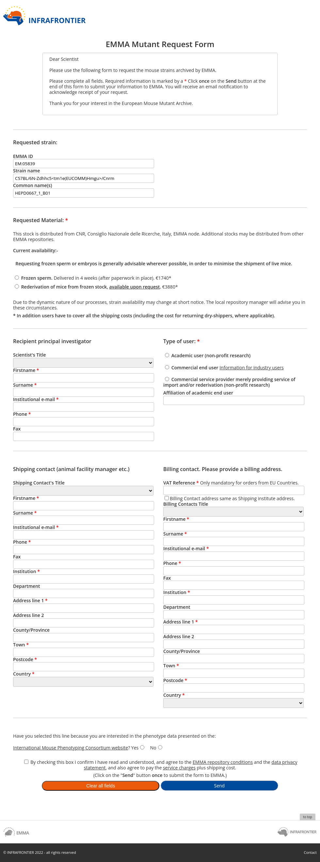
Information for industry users (251, 367)
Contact (310, 852)
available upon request (134, 287)
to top (307, 817)
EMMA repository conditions (223, 762)
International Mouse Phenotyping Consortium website (70, 748)
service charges (179, 768)
